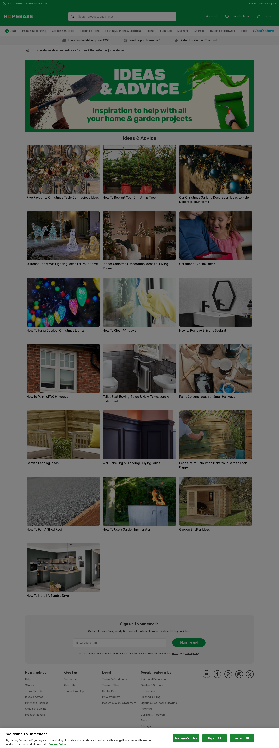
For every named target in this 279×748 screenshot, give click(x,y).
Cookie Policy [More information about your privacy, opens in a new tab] (57, 744)
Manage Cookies (186, 738)
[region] (139, 738)
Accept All (242, 738)
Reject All (214, 738)
